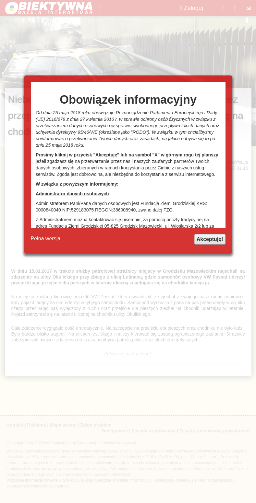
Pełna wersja (46, 238)
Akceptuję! (210, 239)
